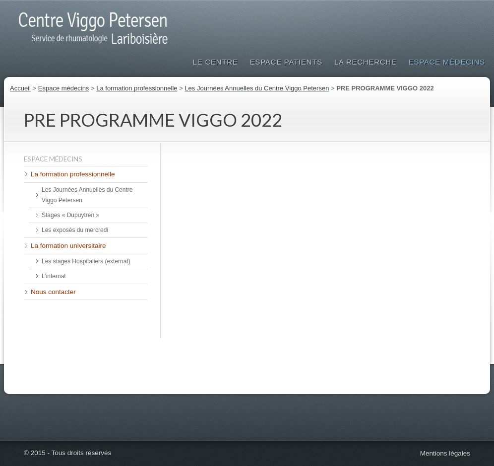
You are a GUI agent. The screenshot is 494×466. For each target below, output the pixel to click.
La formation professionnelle (136, 88)
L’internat (54, 276)
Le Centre (215, 62)
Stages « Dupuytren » (70, 215)
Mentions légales (445, 453)
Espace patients (286, 62)
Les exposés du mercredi (75, 230)
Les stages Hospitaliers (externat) (86, 261)
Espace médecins (447, 62)
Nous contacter (53, 292)
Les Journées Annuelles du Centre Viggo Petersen (257, 88)
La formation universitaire (68, 245)
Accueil (20, 88)
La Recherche (365, 62)
